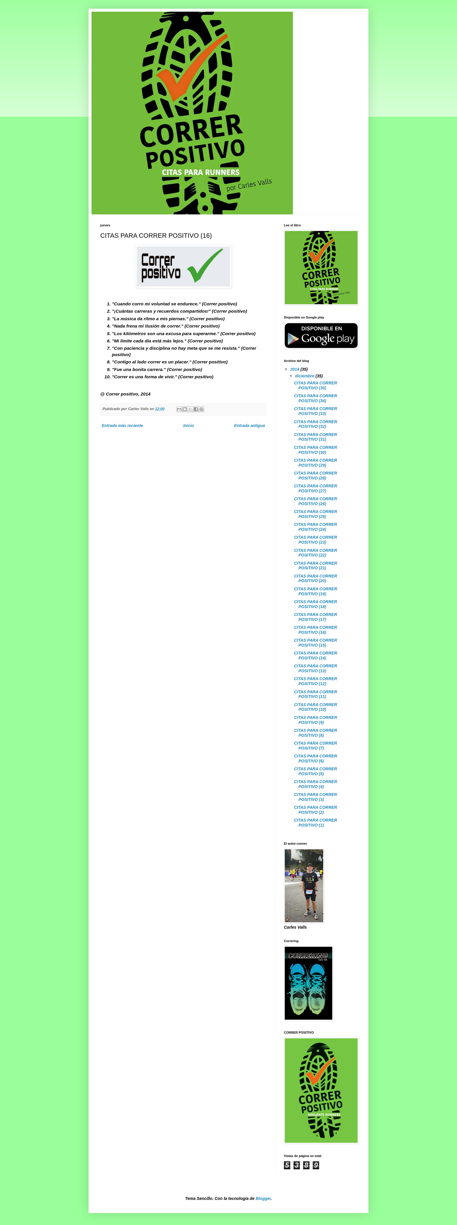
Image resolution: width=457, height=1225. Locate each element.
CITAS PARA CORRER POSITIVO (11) (315, 694)
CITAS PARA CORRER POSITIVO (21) (315, 565)
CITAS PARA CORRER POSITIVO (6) (315, 758)
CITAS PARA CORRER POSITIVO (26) (315, 501)
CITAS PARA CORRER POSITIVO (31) (315, 437)
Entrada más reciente (122, 425)
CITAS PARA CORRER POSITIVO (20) (315, 578)
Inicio (188, 425)
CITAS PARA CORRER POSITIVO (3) (315, 797)
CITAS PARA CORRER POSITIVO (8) (315, 733)
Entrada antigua (249, 425)
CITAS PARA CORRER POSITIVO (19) (315, 591)
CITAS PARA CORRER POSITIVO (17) (315, 617)
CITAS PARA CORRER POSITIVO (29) (315, 463)
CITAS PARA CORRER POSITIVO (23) (315, 540)
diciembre (305, 376)
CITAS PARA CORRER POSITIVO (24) (315, 527)
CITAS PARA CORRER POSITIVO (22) (315, 553)
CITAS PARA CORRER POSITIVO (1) (315, 822)
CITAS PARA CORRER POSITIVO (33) (315, 411)
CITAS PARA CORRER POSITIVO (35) (315, 385)
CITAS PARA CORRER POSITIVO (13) (315, 668)
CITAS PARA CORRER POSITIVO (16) (315, 630)
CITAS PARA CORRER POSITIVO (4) (315, 784)
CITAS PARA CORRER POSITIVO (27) (315, 488)
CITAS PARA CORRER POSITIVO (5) (315, 771)
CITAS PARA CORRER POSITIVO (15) (315, 643)
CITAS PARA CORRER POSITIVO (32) (315, 424)
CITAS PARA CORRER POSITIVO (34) (315, 398)
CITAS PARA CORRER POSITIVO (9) (315, 720)
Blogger (263, 1198)
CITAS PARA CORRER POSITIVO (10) (315, 707)
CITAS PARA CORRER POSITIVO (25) (315, 514)
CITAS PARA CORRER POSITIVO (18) (315, 604)
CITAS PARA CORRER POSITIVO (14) (315, 655)
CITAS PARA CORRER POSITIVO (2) (315, 810)
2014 (295, 369)
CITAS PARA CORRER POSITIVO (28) (315, 475)
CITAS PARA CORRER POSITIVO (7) (315, 745)
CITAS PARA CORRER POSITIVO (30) (315, 450)
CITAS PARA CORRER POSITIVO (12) (315, 681)
